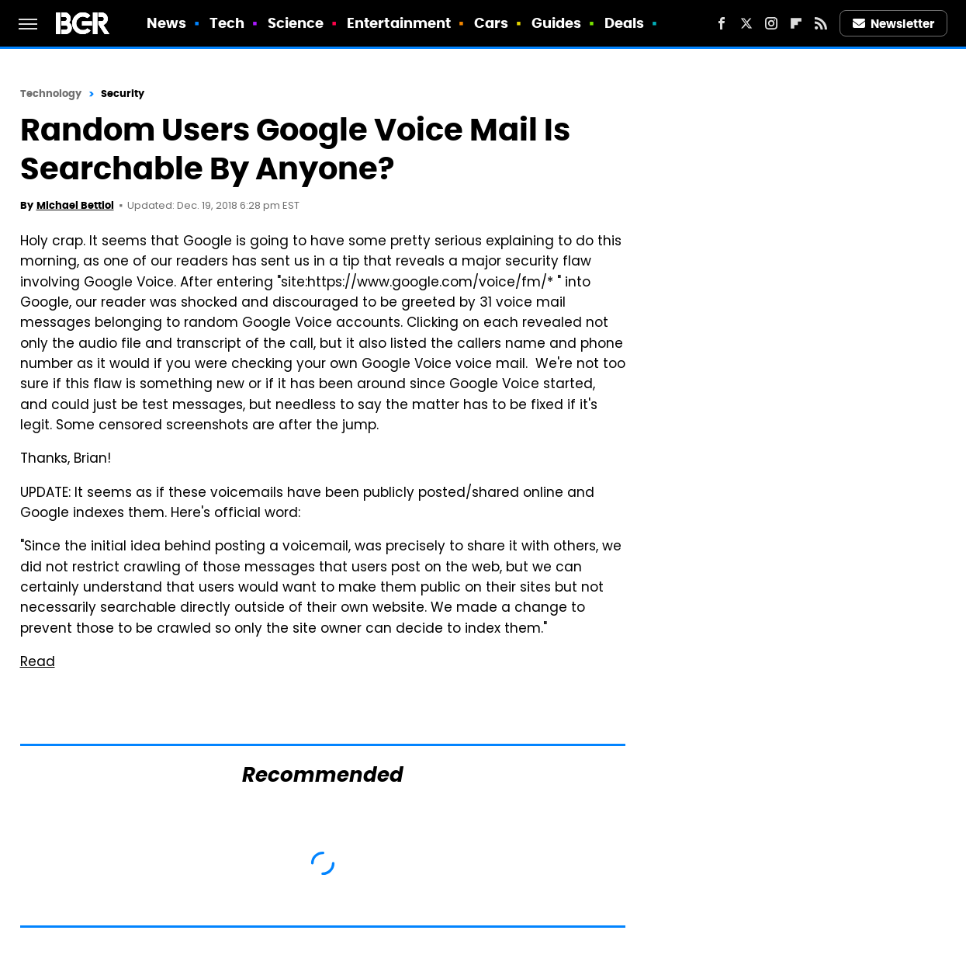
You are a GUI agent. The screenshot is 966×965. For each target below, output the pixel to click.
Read (37, 663)
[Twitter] (746, 23)
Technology (51, 93)
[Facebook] (721, 23)
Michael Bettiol (75, 205)
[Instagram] (771, 23)
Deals (624, 23)
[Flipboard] (796, 23)
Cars (491, 23)
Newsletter (894, 23)
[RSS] (821, 23)
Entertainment (399, 23)
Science (296, 23)
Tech (226, 23)
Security (123, 93)
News (166, 23)
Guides (556, 23)
